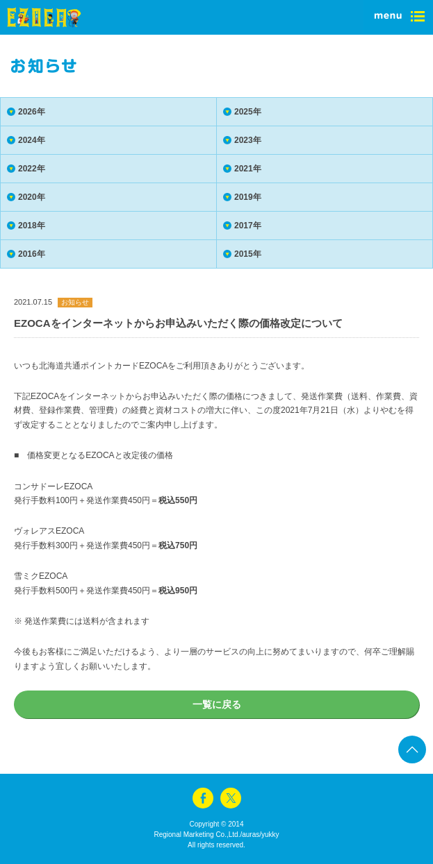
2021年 (247, 168)
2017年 (247, 225)
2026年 (31, 112)
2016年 (31, 254)
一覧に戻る (217, 704)
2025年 (247, 112)
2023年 (247, 140)
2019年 (247, 197)
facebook (203, 798)
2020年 (31, 197)
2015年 (247, 254)
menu (398, 17)
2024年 (31, 140)
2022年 (31, 168)
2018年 (31, 225)
